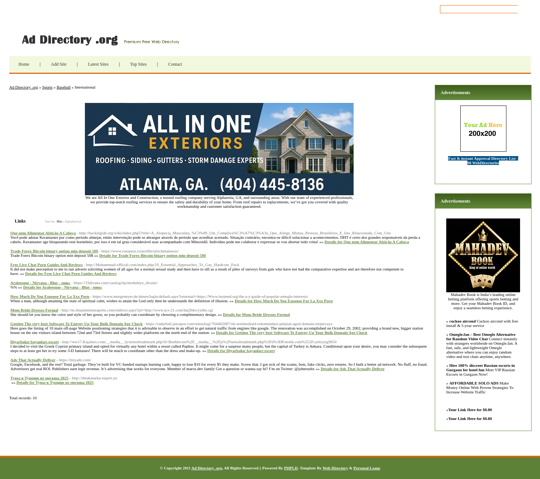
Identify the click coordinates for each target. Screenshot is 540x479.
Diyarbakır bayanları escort (34, 342)
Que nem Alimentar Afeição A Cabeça (43, 233)
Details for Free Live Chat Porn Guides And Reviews (71, 273)
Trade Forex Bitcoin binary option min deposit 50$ (54, 251)
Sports (47, 87)
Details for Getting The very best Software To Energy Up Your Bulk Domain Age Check (291, 332)
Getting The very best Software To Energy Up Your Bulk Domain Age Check (76, 323)
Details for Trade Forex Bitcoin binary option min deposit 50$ (152, 255)
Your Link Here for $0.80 (470, 409)
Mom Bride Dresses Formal (34, 310)
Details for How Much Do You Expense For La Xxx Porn (284, 301)
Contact (175, 64)
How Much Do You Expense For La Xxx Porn (49, 296)
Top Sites (138, 64)
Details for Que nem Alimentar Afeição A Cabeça (366, 242)
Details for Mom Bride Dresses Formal (256, 314)
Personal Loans (367, 468)
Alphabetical (72, 221)
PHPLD (290, 468)
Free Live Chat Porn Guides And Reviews (46, 264)
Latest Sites (98, 64)
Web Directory (335, 468)
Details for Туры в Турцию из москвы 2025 (55, 382)
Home (23, 64)
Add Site (58, 64)
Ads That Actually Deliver (32, 360)
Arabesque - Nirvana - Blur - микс (40, 282)
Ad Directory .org (100, 39)
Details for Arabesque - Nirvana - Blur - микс (62, 287)
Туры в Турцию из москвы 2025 (39, 378)
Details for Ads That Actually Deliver (353, 368)
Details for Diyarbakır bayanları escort (241, 350)
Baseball (63, 87)
